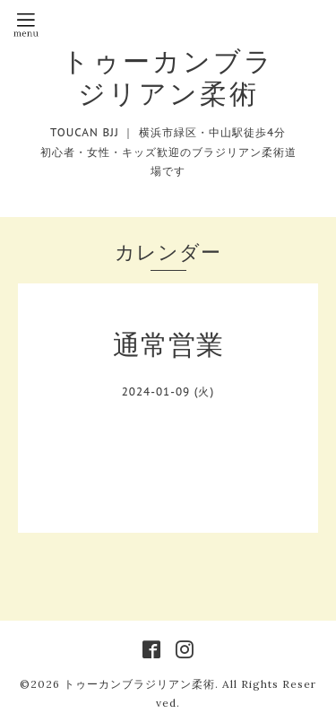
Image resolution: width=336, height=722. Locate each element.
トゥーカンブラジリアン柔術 (168, 77)
